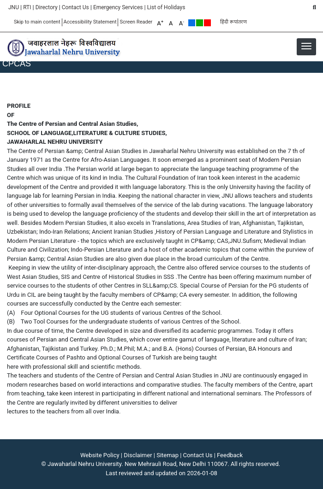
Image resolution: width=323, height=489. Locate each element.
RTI (27, 7)
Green (199, 22)
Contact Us (75, 7)
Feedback (230, 455)
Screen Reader (136, 22)
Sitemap (167, 455)
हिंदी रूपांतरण (233, 22)
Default (191, 22)
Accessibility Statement (90, 22)
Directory (47, 7)
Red (207, 22)
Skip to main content (37, 22)
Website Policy (100, 455)
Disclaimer (138, 455)
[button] (306, 46)
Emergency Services (118, 7)
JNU (13, 7)
